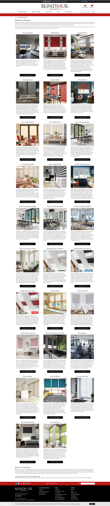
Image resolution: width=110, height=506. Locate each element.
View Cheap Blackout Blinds (27, 372)
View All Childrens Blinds (82, 328)
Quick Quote (64, 12)
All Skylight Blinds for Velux (27, 328)
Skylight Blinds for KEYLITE (82, 249)
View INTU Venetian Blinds (82, 160)
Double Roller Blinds (27, 423)
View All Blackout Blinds (28, 75)
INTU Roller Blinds (55, 123)
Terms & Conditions (75, 499)
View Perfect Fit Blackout (82, 244)
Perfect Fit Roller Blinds (82, 165)
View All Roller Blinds (55, 75)
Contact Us (41, 489)
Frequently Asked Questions (60, 494)
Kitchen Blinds (27, 377)
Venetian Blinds (28, 80)
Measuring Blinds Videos (60, 499)
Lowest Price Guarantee (44, 491)
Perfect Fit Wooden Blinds (27, 249)
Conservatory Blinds (27, 165)
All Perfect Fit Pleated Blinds (55, 244)
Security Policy (74, 497)
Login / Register (84, 1)
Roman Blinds (82, 80)
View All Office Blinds (82, 372)
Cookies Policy (74, 492)
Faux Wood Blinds (82, 377)
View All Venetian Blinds (28, 118)
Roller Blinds (55, 33)
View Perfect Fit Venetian (28, 244)
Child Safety (57, 489)
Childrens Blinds (82, 291)
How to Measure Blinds (59, 497)
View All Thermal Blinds (55, 418)
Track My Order (34, 12)
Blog (72, 491)
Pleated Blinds (55, 291)
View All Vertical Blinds (55, 118)
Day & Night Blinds (55, 165)
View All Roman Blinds (82, 118)
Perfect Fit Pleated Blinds (55, 207)
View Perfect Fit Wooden (28, 286)
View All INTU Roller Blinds (55, 160)
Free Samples (57, 492)
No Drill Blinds (55, 423)
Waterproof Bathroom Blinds (55, 334)
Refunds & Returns (43, 492)
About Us (73, 489)
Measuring (46, 12)
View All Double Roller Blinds (28, 462)
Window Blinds (21, 12)
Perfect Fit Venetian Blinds (27, 207)
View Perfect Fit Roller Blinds (82, 202)
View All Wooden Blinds (82, 75)
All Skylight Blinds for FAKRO (55, 286)
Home (16, 18)
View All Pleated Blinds (55, 328)
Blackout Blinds (28, 33)
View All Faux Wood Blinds (82, 418)
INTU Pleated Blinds (27, 123)
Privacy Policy (73, 496)
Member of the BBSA (75, 494)
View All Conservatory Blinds (28, 202)
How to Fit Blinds (58, 496)
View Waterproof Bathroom (55, 372)
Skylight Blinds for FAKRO (55, 249)
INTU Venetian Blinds (82, 123)
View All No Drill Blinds (55, 462)
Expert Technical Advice (59, 491)
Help (55, 12)
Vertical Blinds (55, 80)
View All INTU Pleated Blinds (27, 160)
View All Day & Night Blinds (55, 202)
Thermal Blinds (55, 377)
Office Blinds (82, 334)
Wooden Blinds (82, 33)
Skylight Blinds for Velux (27, 291)
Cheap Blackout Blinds (27, 334)
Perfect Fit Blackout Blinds (82, 207)
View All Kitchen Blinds (27, 418)
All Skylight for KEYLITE (82, 286)
